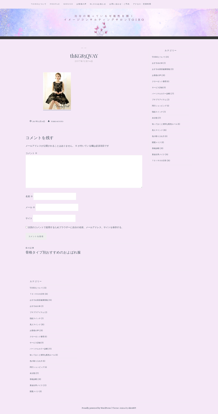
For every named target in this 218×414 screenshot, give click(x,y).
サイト (29, 218)
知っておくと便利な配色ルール (164, 124)
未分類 (154, 118)
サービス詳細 (157, 87)
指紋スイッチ (157, 112)
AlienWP (132, 408)
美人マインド (157, 130)
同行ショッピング (159, 106)
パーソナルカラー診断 (161, 93)
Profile (55, 4)
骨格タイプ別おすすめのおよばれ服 (55, 250)
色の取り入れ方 (158, 136)
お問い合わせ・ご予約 (119, 4)
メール (30, 207)
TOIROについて (39, 4)
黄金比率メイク (158, 154)
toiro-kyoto (57, 121)
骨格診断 (155, 148)
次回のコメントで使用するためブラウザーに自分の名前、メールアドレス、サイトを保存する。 (76, 227)
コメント (31, 153)
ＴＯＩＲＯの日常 (159, 160)
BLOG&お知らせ (98, 4)
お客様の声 (81, 4)
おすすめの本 (157, 63)
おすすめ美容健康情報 (161, 69)
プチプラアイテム (159, 99)
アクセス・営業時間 (142, 4)
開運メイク (156, 142)
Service (68, 4)
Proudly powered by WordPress (96, 408)
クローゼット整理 (159, 81)
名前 (29, 196)
